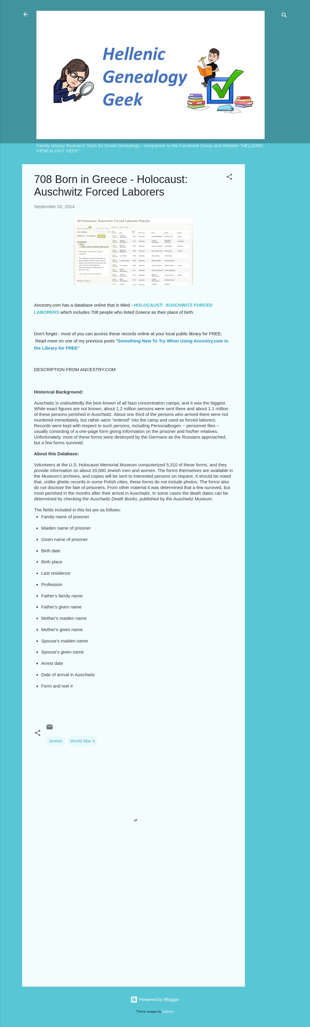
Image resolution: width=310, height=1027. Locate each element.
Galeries (168, 1011)
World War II (82, 740)
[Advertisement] (269, 253)
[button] (229, 177)
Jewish (55, 740)
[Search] (284, 16)
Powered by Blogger (155, 999)
